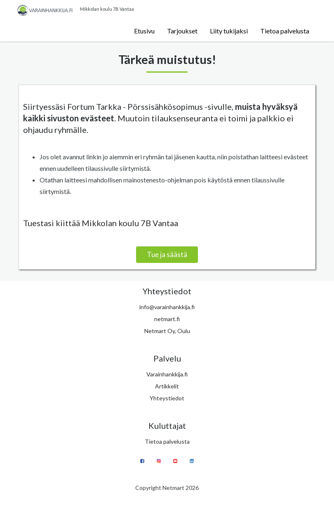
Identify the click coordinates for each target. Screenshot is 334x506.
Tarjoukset (182, 31)
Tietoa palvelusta (284, 31)
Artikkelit (167, 386)
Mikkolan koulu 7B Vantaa (107, 9)
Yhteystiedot (167, 398)
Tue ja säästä (167, 254)
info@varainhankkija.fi (167, 306)
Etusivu (144, 31)
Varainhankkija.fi (167, 374)
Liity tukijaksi (229, 31)
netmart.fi (167, 318)
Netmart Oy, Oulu (167, 330)
